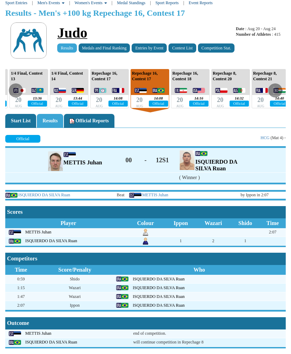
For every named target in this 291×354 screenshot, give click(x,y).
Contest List (182, 48)
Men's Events (51, 2)
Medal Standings (131, 2)
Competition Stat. (216, 48)
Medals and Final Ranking (104, 48)
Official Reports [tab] (89, 121)
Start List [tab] (21, 120)
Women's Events (90, 2)
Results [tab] (50, 120)
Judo (72, 33)
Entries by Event (149, 48)
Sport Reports (167, 2)
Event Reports (200, 2)
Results (67, 48)
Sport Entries (16, 2)
